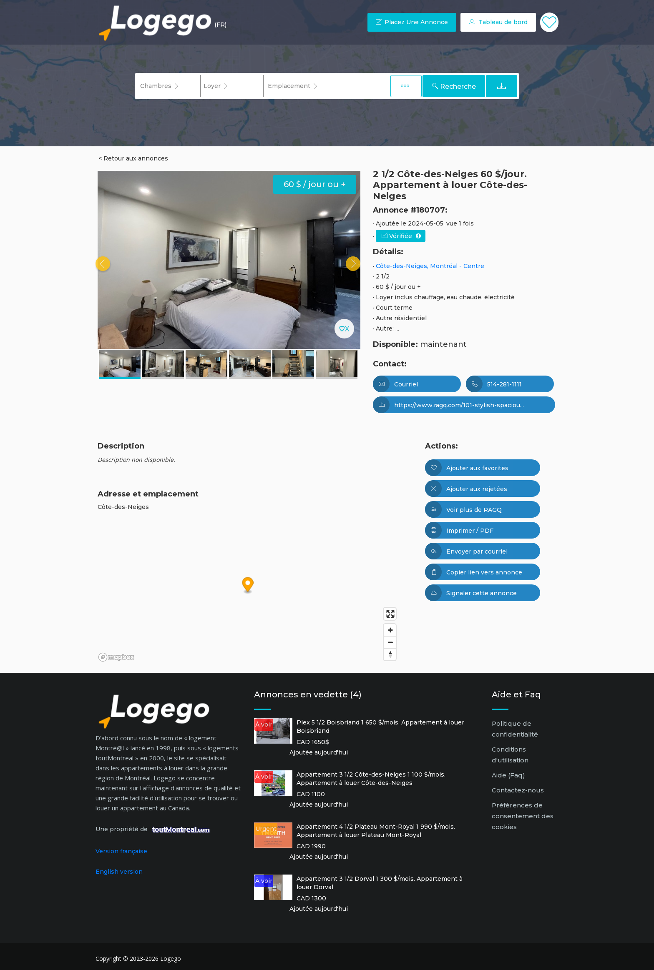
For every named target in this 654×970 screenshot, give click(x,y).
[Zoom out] (390, 642)
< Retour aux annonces (133, 158)
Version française (121, 851)
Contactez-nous (518, 790)
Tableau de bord (498, 22)
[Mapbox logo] (116, 657)
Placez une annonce (412, 22)
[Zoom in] (390, 630)
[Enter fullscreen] (390, 614)
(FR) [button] (220, 24)
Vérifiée (401, 236)
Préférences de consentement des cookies (522, 816)
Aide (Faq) (508, 775)
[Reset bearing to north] (390, 654)
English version (119, 871)
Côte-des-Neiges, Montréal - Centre (430, 266)
